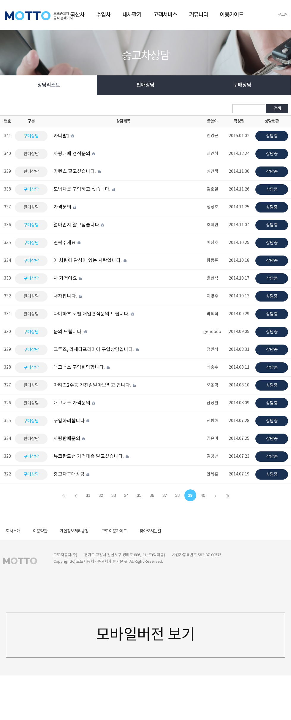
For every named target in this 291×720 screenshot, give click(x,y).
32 (101, 495)
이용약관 (40, 531)
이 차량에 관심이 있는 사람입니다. (90, 260)
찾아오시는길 (150, 531)
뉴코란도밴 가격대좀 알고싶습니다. (91, 456)
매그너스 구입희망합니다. (81, 367)
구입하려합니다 (71, 421)
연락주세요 (67, 242)
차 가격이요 (68, 278)
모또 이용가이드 (114, 531)
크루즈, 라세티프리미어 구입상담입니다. (96, 349)
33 (113, 495)
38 (177, 495)
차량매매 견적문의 (74, 153)
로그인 (283, 14)
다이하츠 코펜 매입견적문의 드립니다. (94, 314)
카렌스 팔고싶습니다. (77, 171)
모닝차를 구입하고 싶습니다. (84, 189)
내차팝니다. (68, 296)
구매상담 (242, 85)
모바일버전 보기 (145, 635)
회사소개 (13, 531)
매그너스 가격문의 (74, 403)
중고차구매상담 (71, 474)
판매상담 (145, 85)
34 (126, 495)
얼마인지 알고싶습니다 (79, 225)
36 (152, 495)
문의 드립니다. (70, 331)
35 (139, 495)
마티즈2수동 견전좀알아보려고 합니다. (95, 385)
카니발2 (64, 136)
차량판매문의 (69, 438)
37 (164, 495)
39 (190, 495)
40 (203, 495)
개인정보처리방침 (74, 531)
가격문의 (65, 207)
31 (88, 495)
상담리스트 (48, 85)
